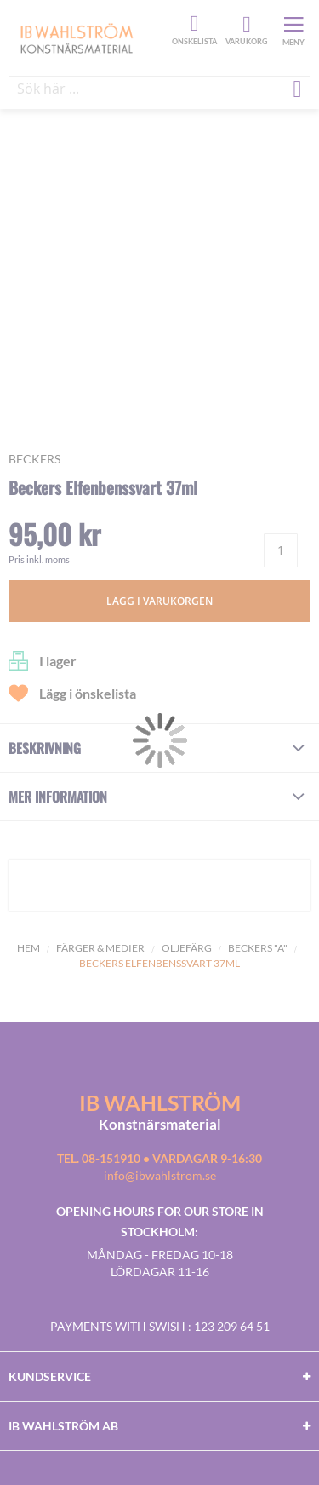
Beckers (34, 459)
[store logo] (88, 37)
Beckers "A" (258, 947)
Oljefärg (187, 947)
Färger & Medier (100, 947)
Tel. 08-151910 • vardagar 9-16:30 (159, 1158)
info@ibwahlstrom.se (160, 1175)
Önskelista (192, 24)
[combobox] (159, 88)
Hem (28, 947)
